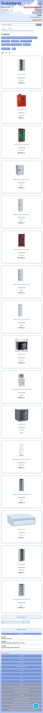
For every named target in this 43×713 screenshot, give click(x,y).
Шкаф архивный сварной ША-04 (21, 319)
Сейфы (21, 684)
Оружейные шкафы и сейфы (21, 691)
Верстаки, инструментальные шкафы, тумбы (21, 706)
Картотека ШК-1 (21, 529)
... (19, 622)
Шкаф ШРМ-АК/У (21, 74)
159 (28, 622)
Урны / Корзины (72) (26, 40)
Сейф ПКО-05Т (21, 424)
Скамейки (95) (5, 40)
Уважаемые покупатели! (6, 638)
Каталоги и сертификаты (21, 666)
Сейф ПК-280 (21, 354)
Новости (21, 633)
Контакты (21, 659)
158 (23, 622)
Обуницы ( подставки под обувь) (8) (11, 44)
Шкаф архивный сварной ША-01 (21, 179)
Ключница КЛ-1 (21, 109)
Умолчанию (5, 48)
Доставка (21, 663)
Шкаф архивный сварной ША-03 (21, 284)
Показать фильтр (21, 629)
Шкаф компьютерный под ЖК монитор (21, 389)
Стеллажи (21, 695)
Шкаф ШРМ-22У (21, 564)
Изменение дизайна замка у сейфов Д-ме (10, 647)
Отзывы (21, 681)
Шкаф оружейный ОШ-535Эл (21, 249)
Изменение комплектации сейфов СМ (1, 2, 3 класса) (13, 642)
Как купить (21, 670)
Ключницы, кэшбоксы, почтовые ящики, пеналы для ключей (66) (19, 37)
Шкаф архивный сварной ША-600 (21, 599)
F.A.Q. (21, 673)
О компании (21, 655)
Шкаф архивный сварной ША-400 (21, 494)
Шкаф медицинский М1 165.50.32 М (21, 459)
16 (14, 48)
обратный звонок (37, 19)
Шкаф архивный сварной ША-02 (21, 214)
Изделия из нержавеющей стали (21, 699)
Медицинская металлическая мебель (21, 702)
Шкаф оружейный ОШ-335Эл (21, 144)
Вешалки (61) (15, 40)
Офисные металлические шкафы (21, 688)
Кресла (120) (27, 44)
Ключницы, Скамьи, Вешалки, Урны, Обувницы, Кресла (21, 709)
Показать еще (21, 617)
